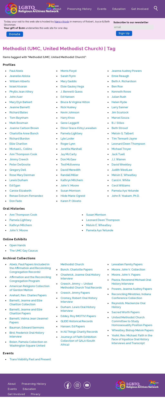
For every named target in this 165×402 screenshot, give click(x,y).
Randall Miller (69, 175)
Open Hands (18, 245)
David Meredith (71, 169)
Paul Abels (16, 70)
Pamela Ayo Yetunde (125, 190)
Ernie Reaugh (120, 76)
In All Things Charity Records (79, 331)
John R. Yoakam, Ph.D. (126, 195)
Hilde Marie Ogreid (73, 195)
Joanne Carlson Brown (24, 128)
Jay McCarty (69, 154)
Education (119, 8)
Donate (14, 34)
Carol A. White (121, 180)
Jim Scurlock (120, 112)
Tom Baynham (19, 117)
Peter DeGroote (20, 164)
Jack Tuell (118, 154)
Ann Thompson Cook (23, 154)
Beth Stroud (120, 128)
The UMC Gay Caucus (24, 250)
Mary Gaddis (69, 81)
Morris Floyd (68, 70)
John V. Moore (70, 185)
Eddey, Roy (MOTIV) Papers (78, 316)
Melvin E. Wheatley (124, 175)
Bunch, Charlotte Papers (76, 269)
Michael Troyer (121, 148)
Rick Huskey (68, 107)
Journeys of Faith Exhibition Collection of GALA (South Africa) (78, 340)
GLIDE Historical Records (77, 321)
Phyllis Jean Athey (21, 91)
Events (102, 8)
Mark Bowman (19, 122)
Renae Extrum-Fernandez (26, 195)
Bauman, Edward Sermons (27, 327)
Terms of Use (17, 399)
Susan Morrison (70, 190)
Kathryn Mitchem (72, 180)
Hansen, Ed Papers (73, 326)
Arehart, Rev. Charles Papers (28, 295)
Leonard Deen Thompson (128, 143)
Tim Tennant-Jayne (124, 138)
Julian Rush (119, 96)
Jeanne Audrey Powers (127, 70)
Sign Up (124, 33)
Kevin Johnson (70, 112)
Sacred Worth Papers (126, 312)
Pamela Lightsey (71, 133)
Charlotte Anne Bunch (24, 133)
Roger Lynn (68, 143)
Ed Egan (15, 185)
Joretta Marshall (71, 148)
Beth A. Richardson (124, 81)
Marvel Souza (120, 117)
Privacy (36, 394)
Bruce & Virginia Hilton (75, 102)
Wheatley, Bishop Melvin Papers (133, 330)
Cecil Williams (121, 185)
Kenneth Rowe (121, 91)
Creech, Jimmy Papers (75, 292)
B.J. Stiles (118, 122)
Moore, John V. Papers (126, 274)
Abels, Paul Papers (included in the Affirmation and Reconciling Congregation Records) (30, 268)
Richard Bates (19, 112)
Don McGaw (68, 159)
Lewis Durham (19, 180)
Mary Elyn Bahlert (21, 102)
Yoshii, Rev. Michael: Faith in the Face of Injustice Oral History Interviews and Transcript (132, 339)
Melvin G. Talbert (123, 133)
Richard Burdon (20, 138)
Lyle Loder (67, 138)
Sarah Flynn (68, 76)
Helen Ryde (119, 102)
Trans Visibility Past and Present (30, 359)
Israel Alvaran (18, 86)
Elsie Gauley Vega (72, 86)
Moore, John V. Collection (128, 269)
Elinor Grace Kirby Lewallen (79, 128)
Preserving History (79, 8)
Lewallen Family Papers (127, 264)
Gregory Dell (18, 169)
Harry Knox (68, 117)
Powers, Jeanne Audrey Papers (132, 288)
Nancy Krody (61, 21)
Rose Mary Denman (22, 175)
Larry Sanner (120, 107)
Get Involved (140, 8)
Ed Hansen (67, 96)
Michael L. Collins (21, 148)
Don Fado (16, 201)
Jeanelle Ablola (20, 76)
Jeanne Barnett (20, 107)
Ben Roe (117, 86)
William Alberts (20, 81)
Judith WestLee (122, 169)
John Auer (16, 96)
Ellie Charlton (18, 143)
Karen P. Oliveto (71, 201)
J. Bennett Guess (71, 91)
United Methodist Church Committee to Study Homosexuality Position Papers (132, 321)
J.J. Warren (119, 159)
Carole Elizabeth (20, 190)
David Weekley (121, 164)
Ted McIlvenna (70, 164)
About (57, 8)
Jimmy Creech (19, 159)
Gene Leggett (70, 122)
